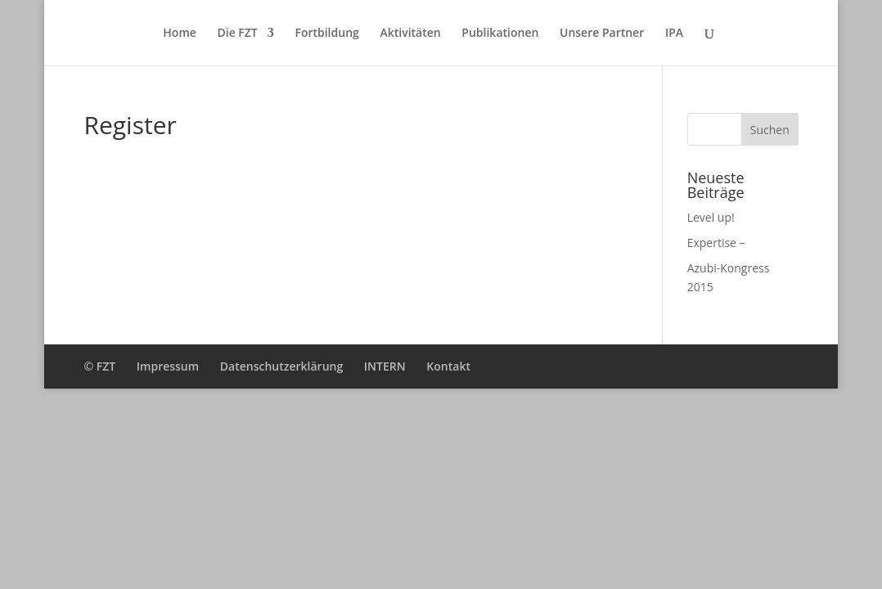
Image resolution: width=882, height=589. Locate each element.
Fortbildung (326, 33)
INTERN (385, 366)
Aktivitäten (410, 33)
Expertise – (716, 242)
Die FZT (237, 33)
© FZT (99, 366)
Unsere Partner (602, 33)
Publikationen (499, 33)
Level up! (711, 217)
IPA (674, 33)
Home (179, 33)
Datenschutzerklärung (281, 366)
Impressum (168, 366)
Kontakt (448, 366)
